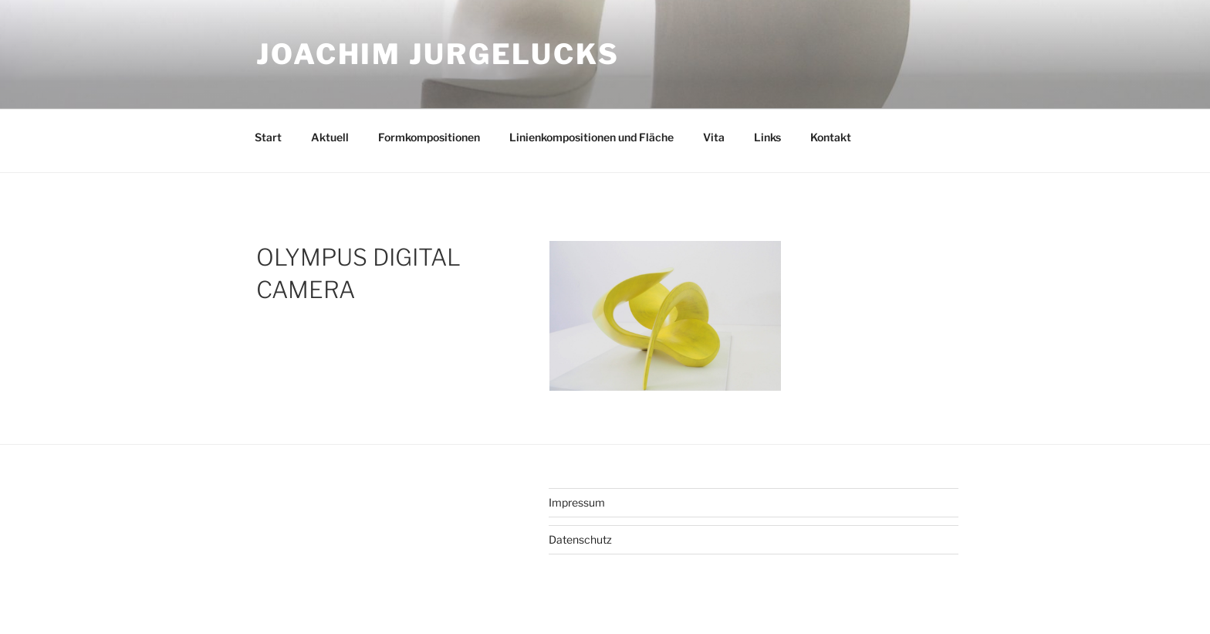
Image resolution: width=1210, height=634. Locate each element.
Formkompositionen (429, 137)
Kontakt (830, 137)
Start (268, 137)
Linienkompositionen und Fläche (591, 137)
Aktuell (330, 137)
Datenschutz (580, 539)
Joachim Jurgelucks (438, 54)
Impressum (577, 502)
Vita (714, 137)
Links (767, 137)
